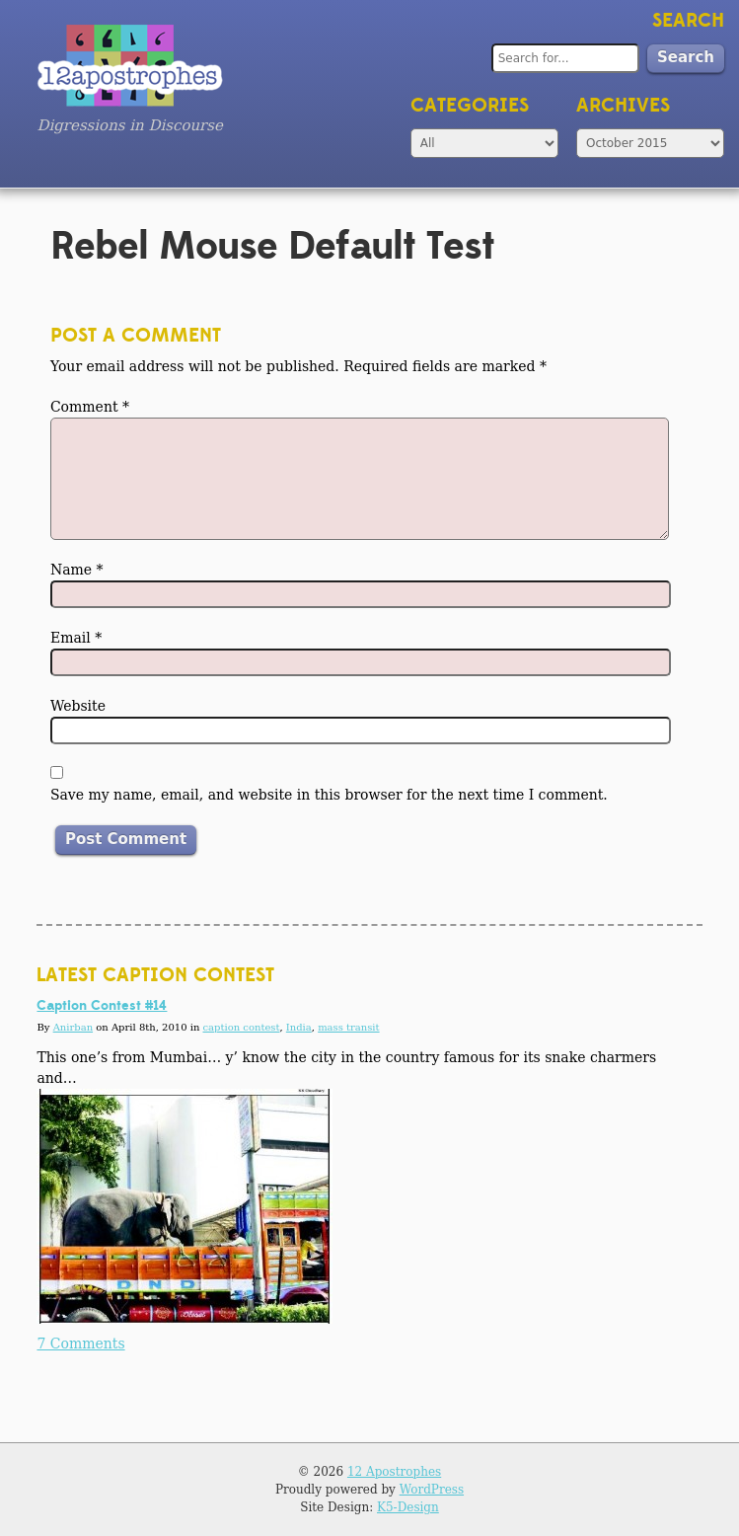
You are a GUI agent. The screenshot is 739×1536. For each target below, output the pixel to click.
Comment (89, 407)
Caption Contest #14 (102, 1006)
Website (78, 706)
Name (77, 569)
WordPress (432, 1490)
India (299, 1027)
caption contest (241, 1027)
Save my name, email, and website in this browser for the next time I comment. (329, 795)
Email (76, 638)
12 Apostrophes (394, 1472)
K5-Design (408, 1507)
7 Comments (80, 1343)
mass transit (348, 1027)
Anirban (73, 1027)
